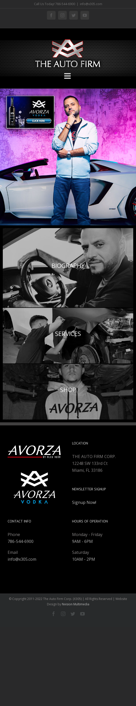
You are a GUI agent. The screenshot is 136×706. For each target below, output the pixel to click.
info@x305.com (91, 4)
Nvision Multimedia (75, 604)
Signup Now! (84, 502)
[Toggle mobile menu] (68, 76)
